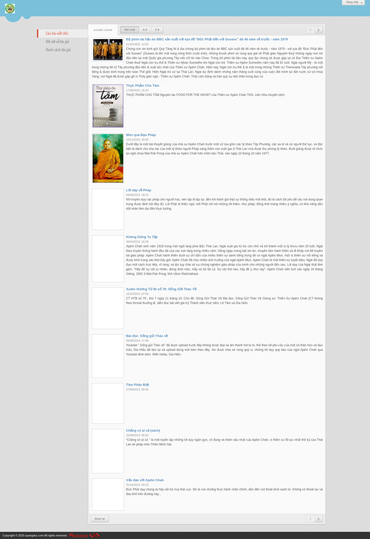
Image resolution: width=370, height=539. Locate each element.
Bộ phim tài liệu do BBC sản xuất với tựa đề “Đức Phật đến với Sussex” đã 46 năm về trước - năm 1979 (207, 39)
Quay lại (100, 518)
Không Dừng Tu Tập (142, 237)
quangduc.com (34, 535)
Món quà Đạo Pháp (141, 135)
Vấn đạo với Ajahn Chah (145, 480)
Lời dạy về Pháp (138, 190)
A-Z (145, 29)
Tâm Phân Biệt (137, 385)
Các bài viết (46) (57, 33)
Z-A (157, 29)
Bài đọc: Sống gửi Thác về (147, 336)
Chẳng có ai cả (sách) (143, 430)
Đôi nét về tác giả (57, 41)
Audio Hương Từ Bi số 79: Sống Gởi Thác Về (161, 289)
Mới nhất (130, 29)
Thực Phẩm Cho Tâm (142, 85)
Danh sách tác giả (58, 49)
